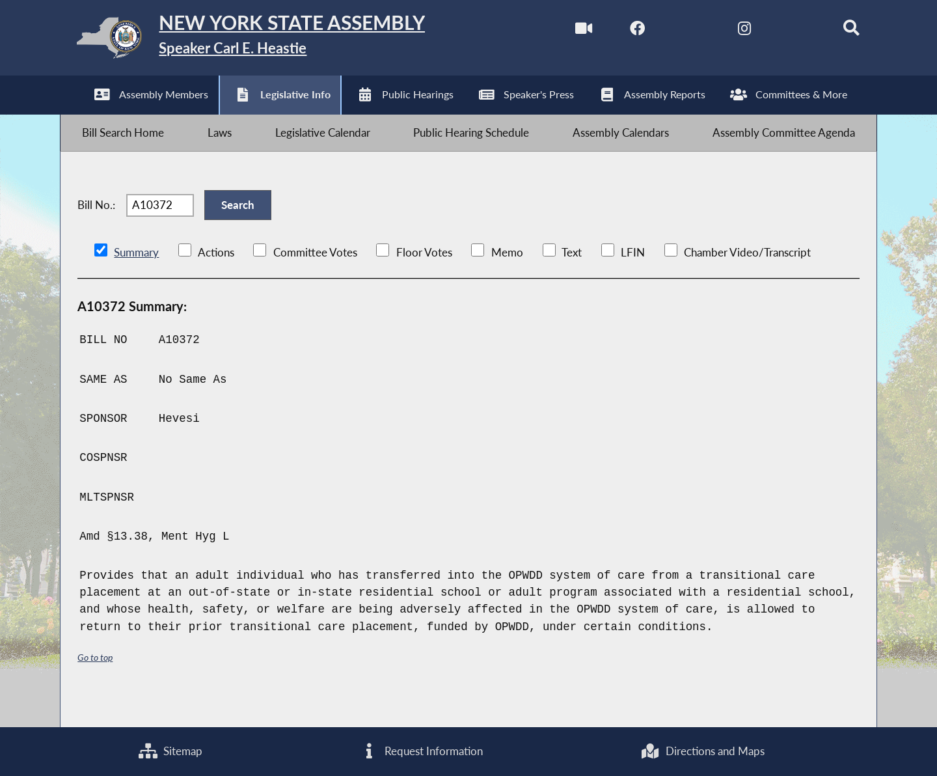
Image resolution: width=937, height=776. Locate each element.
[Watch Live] (562, 31)
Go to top (96, 682)
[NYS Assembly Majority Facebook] (617, 31)
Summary (136, 277)
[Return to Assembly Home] (266, 41)
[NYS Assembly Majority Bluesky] (781, 31)
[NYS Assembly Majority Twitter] (672, 31)
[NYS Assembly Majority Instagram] (727, 31)
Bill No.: (96, 224)
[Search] (837, 31)
